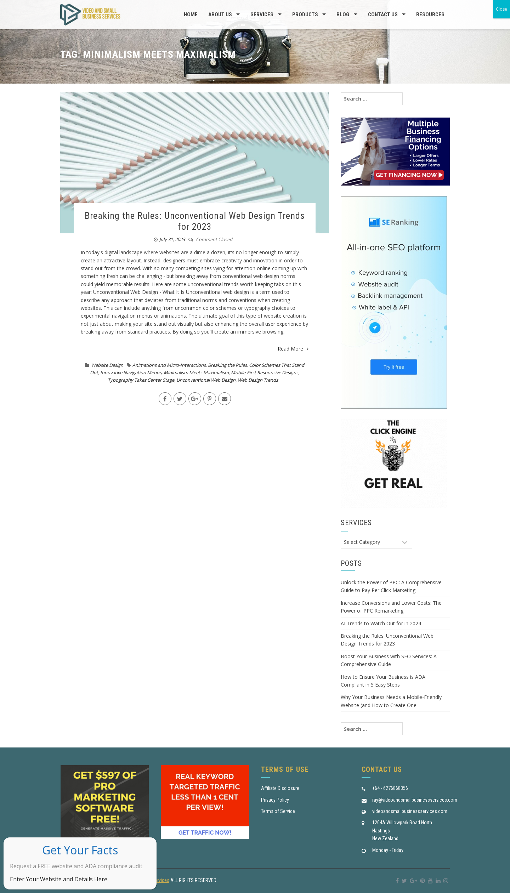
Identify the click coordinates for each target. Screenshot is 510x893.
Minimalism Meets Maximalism (196, 372)
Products (305, 14)
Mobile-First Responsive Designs (264, 372)
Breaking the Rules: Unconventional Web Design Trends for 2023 (195, 221)
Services (261, 14)
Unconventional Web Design (206, 380)
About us (220, 14)
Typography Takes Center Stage (141, 380)
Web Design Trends (258, 380)
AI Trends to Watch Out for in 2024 (381, 623)
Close (501, 9)
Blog (342, 14)
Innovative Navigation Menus (131, 372)
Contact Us (383, 14)
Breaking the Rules (227, 365)
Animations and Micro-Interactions (169, 365)
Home (191, 14)
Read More (293, 348)
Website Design (107, 365)
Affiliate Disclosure (280, 788)
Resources (430, 14)
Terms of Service (278, 811)
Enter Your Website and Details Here (58, 879)
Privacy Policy (275, 800)
